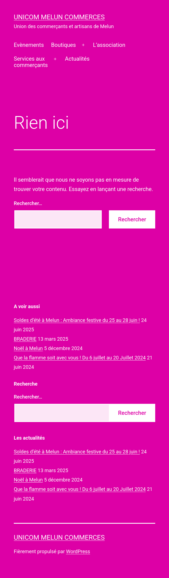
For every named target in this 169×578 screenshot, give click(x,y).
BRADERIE (25, 339)
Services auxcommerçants (31, 61)
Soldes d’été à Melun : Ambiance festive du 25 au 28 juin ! (77, 320)
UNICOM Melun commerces (59, 17)
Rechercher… (28, 203)
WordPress (78, 551)
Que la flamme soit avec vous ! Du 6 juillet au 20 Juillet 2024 (80, 358)
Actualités (77, 58)
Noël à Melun (28, 348)
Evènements (29, 45)
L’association (109, 45)
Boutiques (63, 45)
